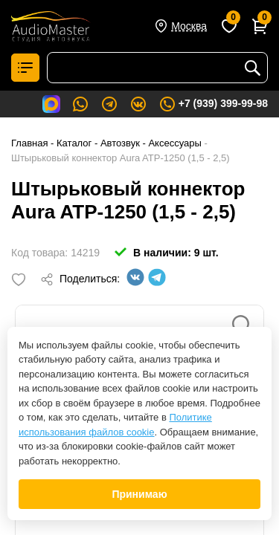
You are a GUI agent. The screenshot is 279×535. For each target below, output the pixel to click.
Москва (189, 26)
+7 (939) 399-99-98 (213, 104)
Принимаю (139, 494)
